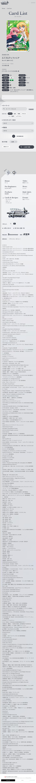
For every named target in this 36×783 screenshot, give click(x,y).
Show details (32, 780)
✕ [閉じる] (34, 775)
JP (25, 4)
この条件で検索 (25, 148)
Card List (9, 8)
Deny (23, 780)
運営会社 (4, 243)
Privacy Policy (28, 777)
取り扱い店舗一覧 (20, 233)
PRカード (8, 205)
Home (3, 8)
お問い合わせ (7, 233)
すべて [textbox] (5, 123)
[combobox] (18, 123)
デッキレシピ (9, 207)
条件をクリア (8, 148)
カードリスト (9, 203)
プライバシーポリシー (15, 243)
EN (29, 4)
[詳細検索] (31, 109)
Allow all (8, 780)
